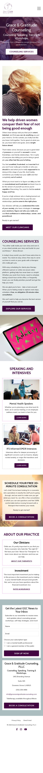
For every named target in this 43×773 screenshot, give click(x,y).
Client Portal (27, 720)
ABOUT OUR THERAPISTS (21, 561)
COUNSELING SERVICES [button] (21, 51)
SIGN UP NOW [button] (21, 653)
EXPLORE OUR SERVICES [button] (18, 308)
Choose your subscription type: (15, 640)
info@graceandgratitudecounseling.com (21, 694)
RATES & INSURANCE (21, 589)
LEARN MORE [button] (21, 418)
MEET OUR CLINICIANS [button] (17, 227)
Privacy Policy (16, 720)
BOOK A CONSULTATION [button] (21, 517)
